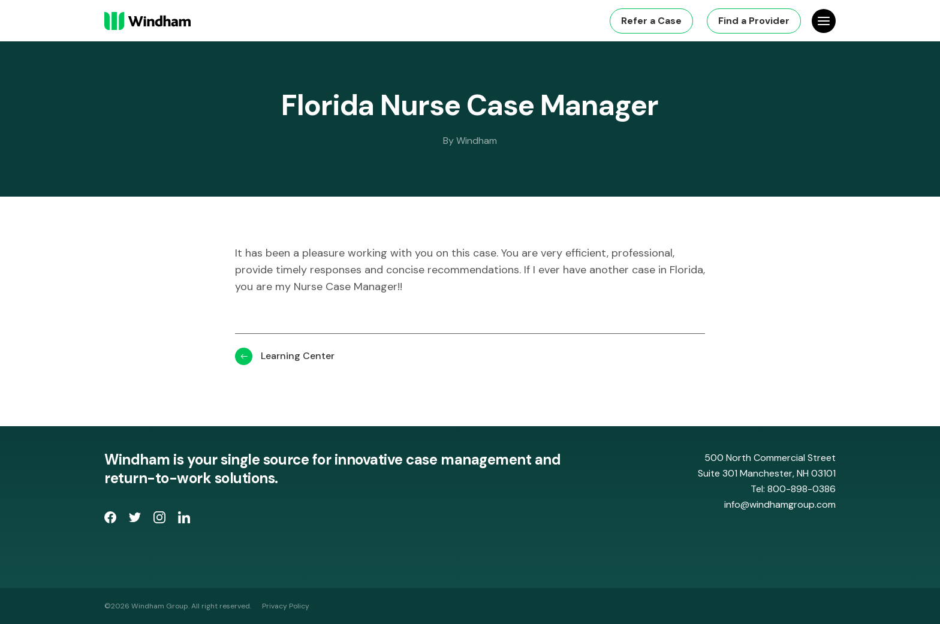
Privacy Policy (285, 606)
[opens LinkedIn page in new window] (184, 520)
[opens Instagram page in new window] (160, 520)
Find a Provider (754, 20)
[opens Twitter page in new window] (136, 520)
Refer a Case (651, 20)
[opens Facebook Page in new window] (111, 520)
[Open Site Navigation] (824, 21)
